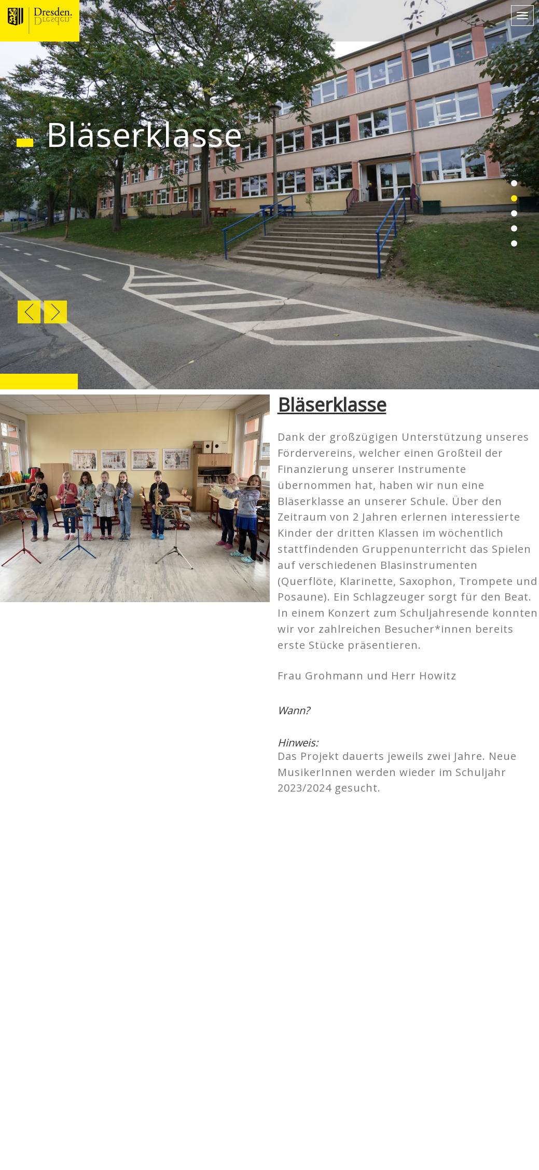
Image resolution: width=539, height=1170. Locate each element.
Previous (29, 312)
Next (55, 312)
